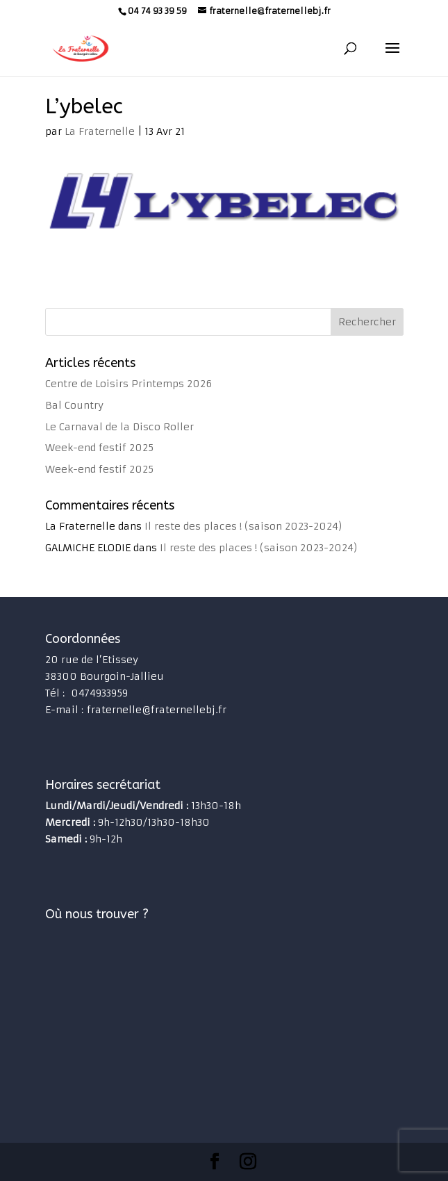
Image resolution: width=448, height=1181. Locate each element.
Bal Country (74, 405)
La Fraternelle (100, 131)
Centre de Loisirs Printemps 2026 (128, 383)
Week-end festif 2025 (99, 447)
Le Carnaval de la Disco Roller (119, 427)
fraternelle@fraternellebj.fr (156, 709)
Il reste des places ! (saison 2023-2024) (243, 526)
